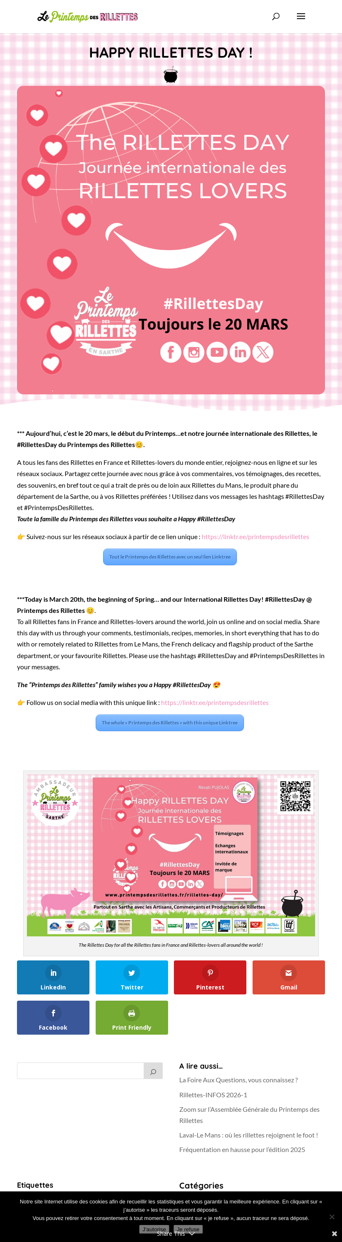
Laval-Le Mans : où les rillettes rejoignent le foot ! (248, 1135)
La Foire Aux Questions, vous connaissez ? (238, 1080)
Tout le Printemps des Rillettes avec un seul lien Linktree (170, 557)
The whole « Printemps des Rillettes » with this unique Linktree (170, 722)
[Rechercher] (153, 1070)
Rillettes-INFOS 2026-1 (213, 1095)
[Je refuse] (332, 1217)
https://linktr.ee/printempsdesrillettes (255, 536)
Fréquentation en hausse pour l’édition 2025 (242, 1149)
